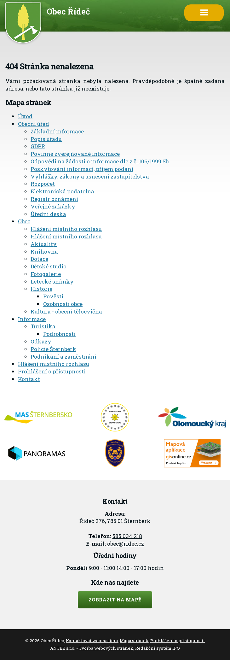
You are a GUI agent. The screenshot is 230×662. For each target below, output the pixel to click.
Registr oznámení (54, 198)
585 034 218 (127, 536)
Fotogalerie (46, 274)
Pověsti (53, 296)
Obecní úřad (33, 123)
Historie (41, 288)
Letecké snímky (52, 281)
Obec (24, 221)
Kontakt (29, 379)
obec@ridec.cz (125, 543)
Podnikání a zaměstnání (63, 356)
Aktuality (44, 244)
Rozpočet (43, 183)
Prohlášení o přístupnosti (52, 371)
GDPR (38, 146)
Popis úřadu (46, 139)
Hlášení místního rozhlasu (66, 228)
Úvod (25, 116)
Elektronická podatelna (62, 191)
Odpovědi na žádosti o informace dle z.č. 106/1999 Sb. (100, 161)
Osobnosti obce (63, 304)
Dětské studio (48, 266)
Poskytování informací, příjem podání (82, 169)
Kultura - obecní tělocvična (66, 311)
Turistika (43, 326)
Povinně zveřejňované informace (75, 153)
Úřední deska (48, 214)
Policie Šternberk (53, 349)
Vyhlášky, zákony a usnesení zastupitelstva (90, 176)
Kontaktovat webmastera (92, 640)
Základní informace (57, 131)
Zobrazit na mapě (115, 599)
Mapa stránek (134, 640)
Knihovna (44, 251)
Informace (32, 319)
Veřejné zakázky (53, 206)
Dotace (39, 258)
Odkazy (41, 341)
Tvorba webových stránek (106, 648)
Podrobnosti (59, 333)
